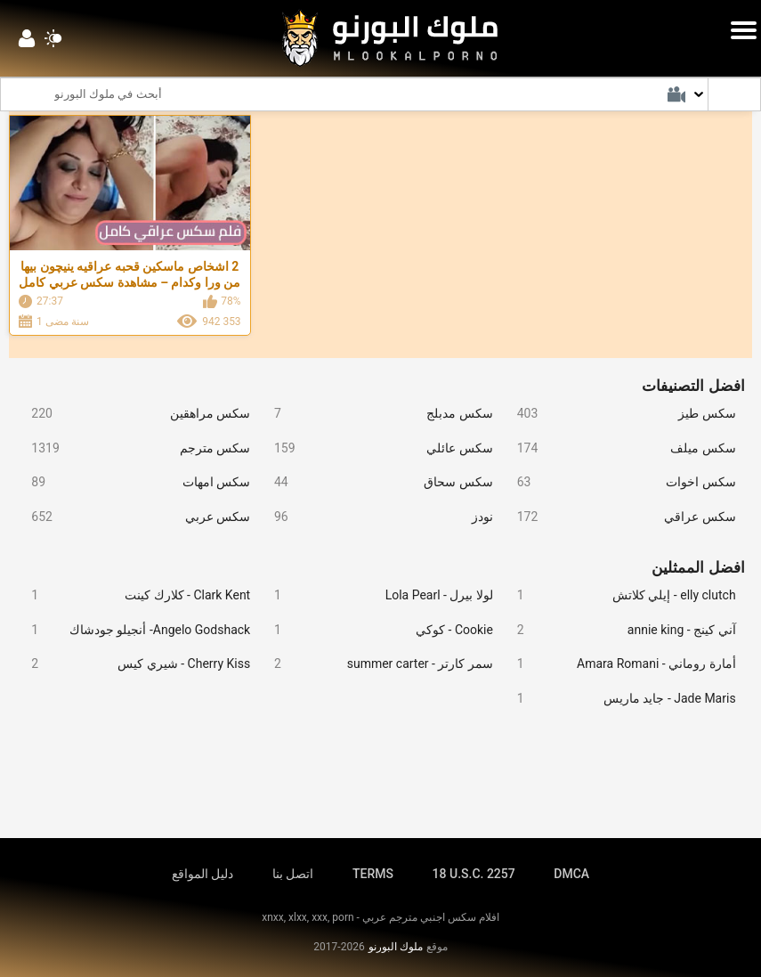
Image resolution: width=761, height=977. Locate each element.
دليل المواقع (202, 874)
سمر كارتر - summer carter (376, 664)
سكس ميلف (619, 448)
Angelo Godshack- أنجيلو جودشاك (134, 630)
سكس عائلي (376, 448)
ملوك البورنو (395, 946)
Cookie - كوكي (376, 630)
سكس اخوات (619, 482)
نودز (376, 517)
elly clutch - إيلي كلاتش (619, 595)
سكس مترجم (134, 448)
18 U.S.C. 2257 (474, 874)
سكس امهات (134, 482)
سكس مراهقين (134, 413)
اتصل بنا (292, 874)
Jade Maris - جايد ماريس (619, 698)
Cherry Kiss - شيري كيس (134, 664)
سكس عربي (134, 517)
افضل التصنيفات (693, 386)
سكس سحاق (376, 482)
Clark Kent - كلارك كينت (134, 595)
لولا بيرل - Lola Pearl (376, 595)
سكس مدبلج (376, 413)
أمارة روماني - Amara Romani (619, 664)
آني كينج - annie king (619, 630)
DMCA (571, 874)
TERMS (372, 874)
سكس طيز (619, 413)
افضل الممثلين (698, 567)
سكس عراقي (619, 517)
